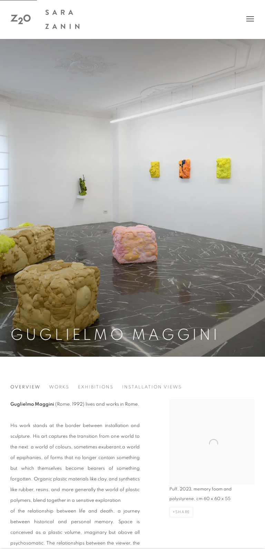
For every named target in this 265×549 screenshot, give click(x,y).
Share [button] (182, 512)
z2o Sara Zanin (44, 19)
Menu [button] (249, 19)
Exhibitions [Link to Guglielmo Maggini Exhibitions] (96, 387)
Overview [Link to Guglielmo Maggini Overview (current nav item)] (25, 387)
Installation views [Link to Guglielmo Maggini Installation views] (152, 387)
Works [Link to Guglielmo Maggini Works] (59, 387)
